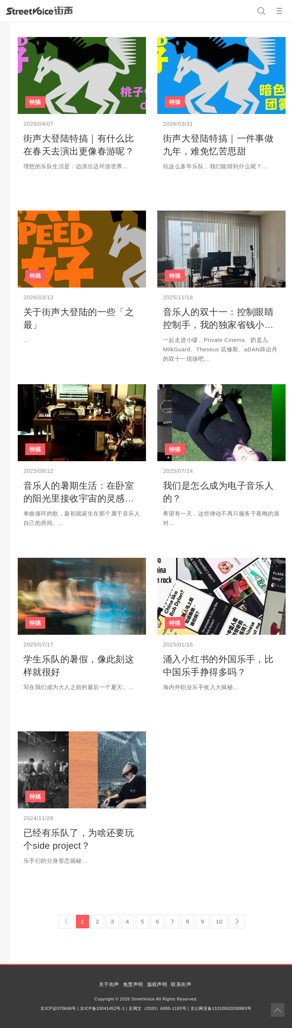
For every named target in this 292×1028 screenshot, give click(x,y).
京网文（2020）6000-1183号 (157, 1008)
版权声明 (157, 984)
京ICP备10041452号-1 (102, 1008)
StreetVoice (39, 10)
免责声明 (133, 984)
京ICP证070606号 (58, 1008)
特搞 (35, 102)
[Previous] (66, 921)
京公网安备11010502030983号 (221, 1008)
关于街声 (109, 984)
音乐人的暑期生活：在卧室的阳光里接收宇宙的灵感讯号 (78, 498)
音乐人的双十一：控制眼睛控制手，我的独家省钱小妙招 (218, 324)
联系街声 (181, 984)
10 (219, 921)
